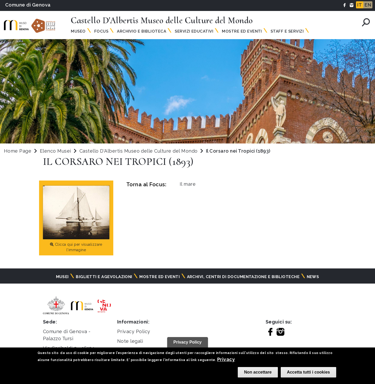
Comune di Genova (28, 5)
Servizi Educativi (194, 31)
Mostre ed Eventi (242, 31)
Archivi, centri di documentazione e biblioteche (243, 276)
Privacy (226, 359)
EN (368, 5)
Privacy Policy (133, 331)
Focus (101, 31)
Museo (78, 31)
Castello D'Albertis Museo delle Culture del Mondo (139, 151)
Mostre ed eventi (159, 276)
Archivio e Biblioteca (141, 31)
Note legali (130, 341)
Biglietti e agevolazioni (104, 276)
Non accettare (258, 372)
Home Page (17, 151)
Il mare (188, 184)
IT (359, 5)
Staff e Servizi (287, 31)
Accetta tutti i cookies (308, 372)
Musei (62, 276)
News (313, 276)
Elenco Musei (55, 151)
